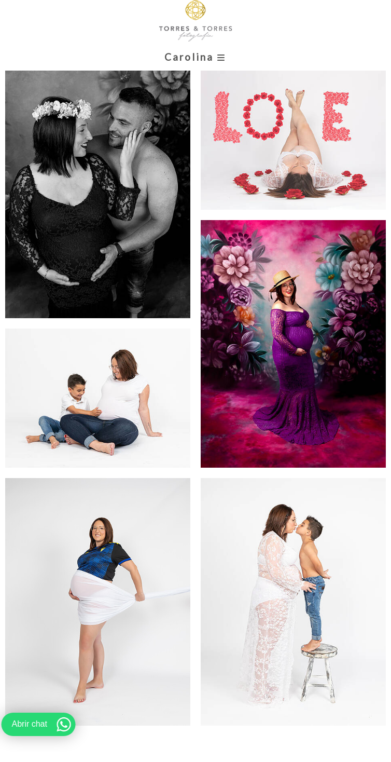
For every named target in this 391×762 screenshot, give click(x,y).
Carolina (195, 57)
